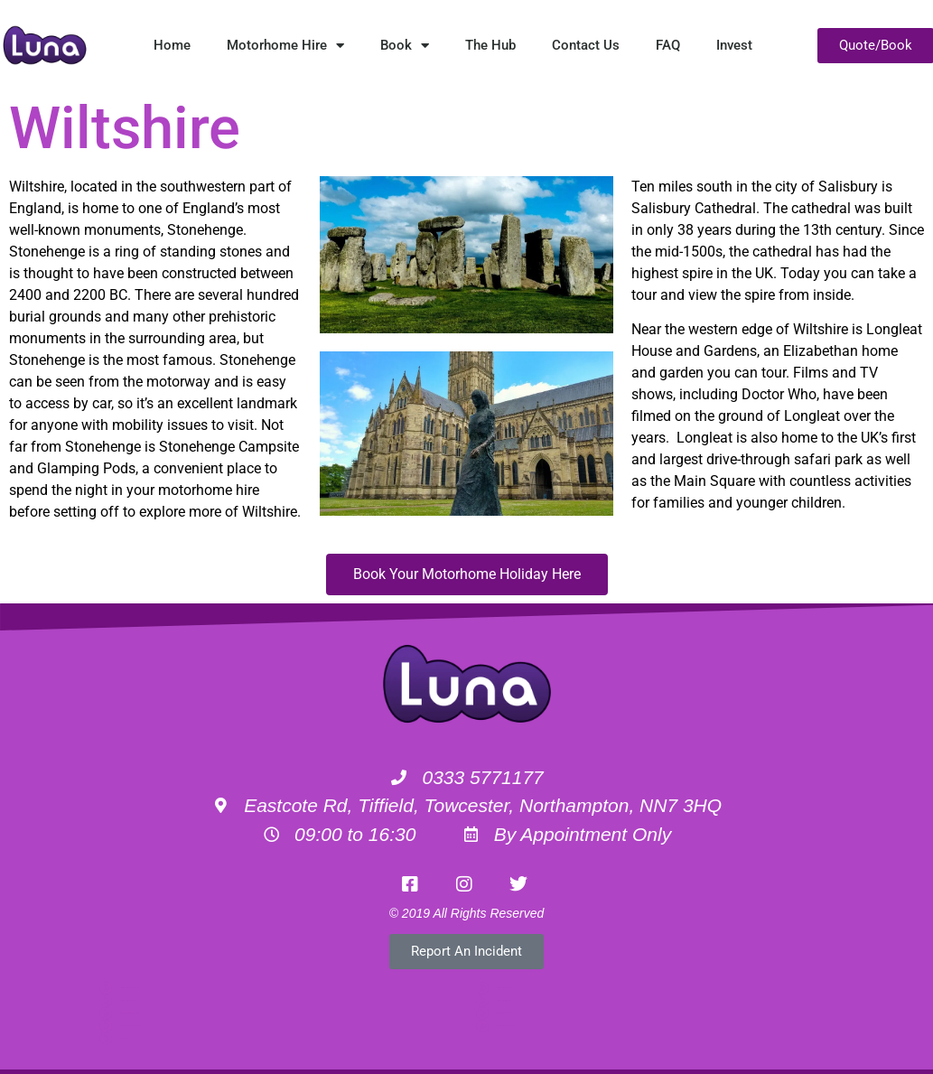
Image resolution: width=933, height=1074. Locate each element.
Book (404, 45)
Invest (734, 45)
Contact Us (586, 45)
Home (172, 45)
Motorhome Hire (285, 45)
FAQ (668, 45)
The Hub (490, 45)
